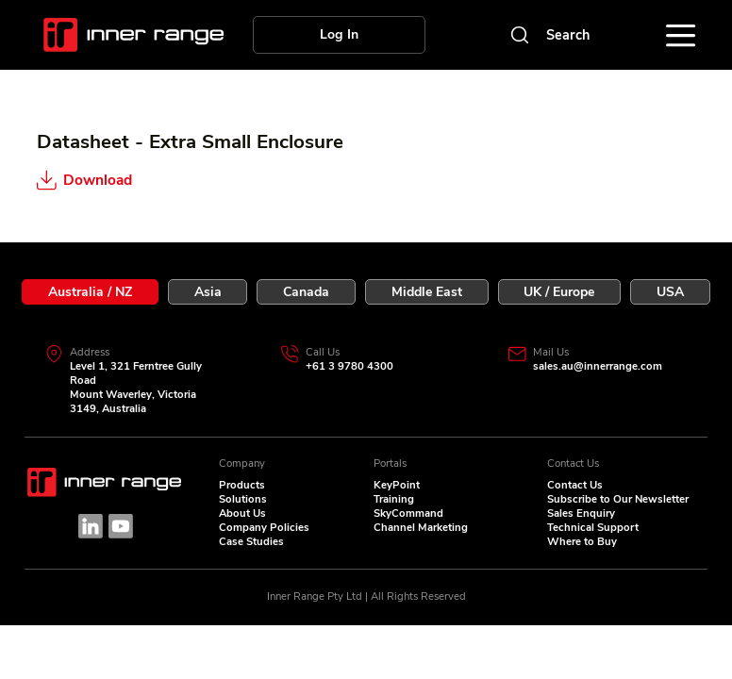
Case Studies (251, 542)
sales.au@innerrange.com (597, 366)
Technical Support (593, 528)
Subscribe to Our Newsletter (618, 499)
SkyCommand (408, 513)
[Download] (127, 179)
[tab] (90, 292)
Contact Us (575, 485)
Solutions (243, 499)
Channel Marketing (421, 528)
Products (242, 485)
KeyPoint (397, 485)
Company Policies (264, 528)
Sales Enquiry (581, 513)
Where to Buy (582, 542)
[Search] (547, 35)
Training (394, 499)
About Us (242, 513)
